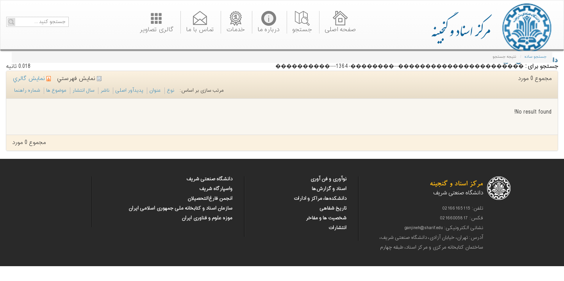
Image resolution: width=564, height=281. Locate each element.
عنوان (155, 90)
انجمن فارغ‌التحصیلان (209, 198)
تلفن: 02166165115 (463, 208)
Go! (11, 22)
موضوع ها (56, 90)
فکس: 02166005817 (461, 218)
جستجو (302, 29)
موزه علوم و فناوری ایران (207, 218)
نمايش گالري (31, 78)
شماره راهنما (27, 90)
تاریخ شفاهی (332, 208)
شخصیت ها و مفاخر (326, 218)
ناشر (104, 90)
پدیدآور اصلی (129, 90)
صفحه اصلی (340, 29)
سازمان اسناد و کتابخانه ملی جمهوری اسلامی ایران (180, 208)
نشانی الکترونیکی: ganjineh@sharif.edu (444, 228)
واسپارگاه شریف (215, 189)
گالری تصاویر (156, 29)
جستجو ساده (535, 56)
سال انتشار (83, 90)
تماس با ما (200, 29)
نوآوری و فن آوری (328, 179)
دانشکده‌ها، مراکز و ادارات (319, 198)
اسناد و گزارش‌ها (329, 189)
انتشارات (337, 228)
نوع (170, 90)
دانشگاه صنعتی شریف (209, 179)
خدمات (235, 29)
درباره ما (268, 29)
